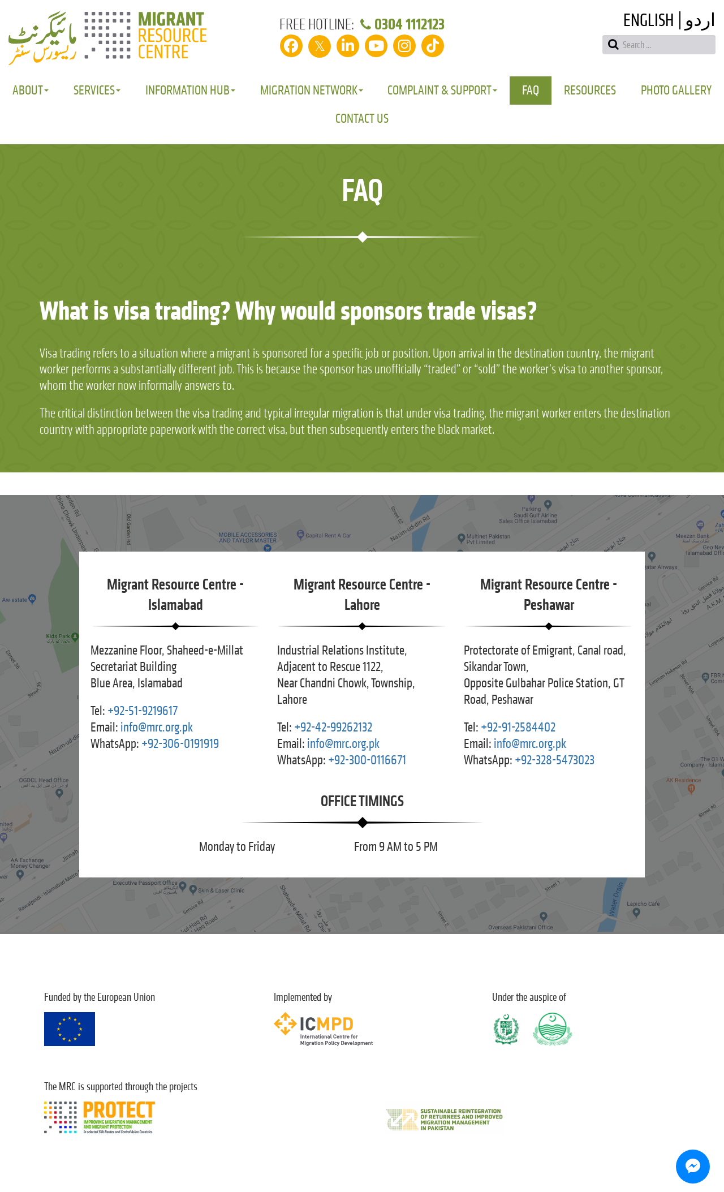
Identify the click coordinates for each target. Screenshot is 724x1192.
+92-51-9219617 (142, 711)
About (30, 90)
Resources (590, 90)
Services (97, 90)
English (648, 20)
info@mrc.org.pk (156, 727)
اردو (700, 20)
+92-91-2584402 (518, 727)
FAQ (530, 90)
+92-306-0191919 (180, 743)
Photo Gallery (676, 90)
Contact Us (362, 118)
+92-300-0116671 (367, 760)
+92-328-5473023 (554, 760)
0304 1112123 (401, 24)
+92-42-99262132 (333, 727)
